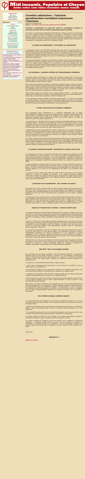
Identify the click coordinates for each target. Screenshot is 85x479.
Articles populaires (12, 16)
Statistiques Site (13, 32)
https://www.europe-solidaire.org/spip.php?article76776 (48, 25)
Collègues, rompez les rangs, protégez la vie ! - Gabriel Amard (12, 55)
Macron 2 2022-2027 (12, 37)
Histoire (12, 27)
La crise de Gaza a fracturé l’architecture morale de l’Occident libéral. (12, 58)
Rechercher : (6, 22)
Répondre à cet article (31, 340)
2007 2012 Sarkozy (12, 40)
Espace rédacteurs (12, 19)
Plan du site (12, 15)
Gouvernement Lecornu (13, 43)
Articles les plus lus (12, 17)
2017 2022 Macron (12, 41)
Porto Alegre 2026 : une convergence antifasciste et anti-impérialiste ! (11, 76)
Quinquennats (12, 30)
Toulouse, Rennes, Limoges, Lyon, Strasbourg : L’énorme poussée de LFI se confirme (12, 61)
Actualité (13, 24)
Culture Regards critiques (13, 25)
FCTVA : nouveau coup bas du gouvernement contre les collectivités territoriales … (11, 70)
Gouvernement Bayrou (12, 44)
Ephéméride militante (13, 33)
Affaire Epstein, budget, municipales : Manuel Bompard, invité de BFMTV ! (11, 64)
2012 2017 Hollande (12, 38)
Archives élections (13, 35)
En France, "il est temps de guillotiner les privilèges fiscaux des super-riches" (12, 67)
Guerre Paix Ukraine (13, 47)
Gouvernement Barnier (12, 46)
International (13, 28)
